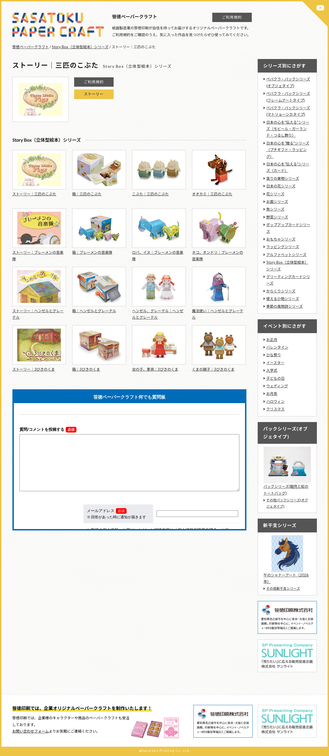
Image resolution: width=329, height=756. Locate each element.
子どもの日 (275, 378)
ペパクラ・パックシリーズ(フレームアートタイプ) (288, 96)
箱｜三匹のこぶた (86, 194)
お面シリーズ (277, 201)
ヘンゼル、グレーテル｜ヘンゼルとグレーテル (157, 314)
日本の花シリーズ (280, 186)
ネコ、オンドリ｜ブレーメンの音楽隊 (217, 255)
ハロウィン (275, 401)
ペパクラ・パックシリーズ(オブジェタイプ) (288, 82)
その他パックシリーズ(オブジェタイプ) (287, 503)
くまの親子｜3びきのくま (213, 369)
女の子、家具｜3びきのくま (155, 369)
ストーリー (93, 94)
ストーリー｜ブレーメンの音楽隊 (37, 255)
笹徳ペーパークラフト (30, 47)
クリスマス (275, 409)
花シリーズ (275, 194)
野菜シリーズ (277, 217)
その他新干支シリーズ (283, 588)
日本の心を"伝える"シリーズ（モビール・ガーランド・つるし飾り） (288, 129)
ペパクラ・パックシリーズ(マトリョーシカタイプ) (288, 111)
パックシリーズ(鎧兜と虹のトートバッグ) (286, 489)
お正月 (271, 339)
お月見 (271, 393)
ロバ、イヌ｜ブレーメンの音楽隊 (157, 255)
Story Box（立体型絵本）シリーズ (80, 47)
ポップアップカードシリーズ (288, 227)
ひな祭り (273, 355)
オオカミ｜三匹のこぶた (212, 194)
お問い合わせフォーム (30, 731)
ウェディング (277, 386)
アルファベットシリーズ (286, 254)
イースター (275, 362)
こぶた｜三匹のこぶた (150, 194)
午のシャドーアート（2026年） (286, 578)
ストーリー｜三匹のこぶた (34, 194)
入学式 (271, 370)
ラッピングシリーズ (282, 246)
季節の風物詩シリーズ (284, 306)
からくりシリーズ (280, 291)
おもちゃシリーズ (280, 239)
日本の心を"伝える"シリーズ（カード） (288, 167)
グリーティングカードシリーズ (288, 279)
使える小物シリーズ (282, 298)
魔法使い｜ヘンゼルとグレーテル (217, 314)
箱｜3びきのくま (86, 369)
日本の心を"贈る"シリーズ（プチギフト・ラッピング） (287, 150)
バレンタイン (277, 347)
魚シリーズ (275, 209)
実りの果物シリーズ (282, 178)
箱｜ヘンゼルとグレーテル (94, 311)
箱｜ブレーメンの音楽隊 (92, 252)
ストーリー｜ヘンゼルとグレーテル (38, 314)
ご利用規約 (232, 17)
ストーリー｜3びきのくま (33, 369)
